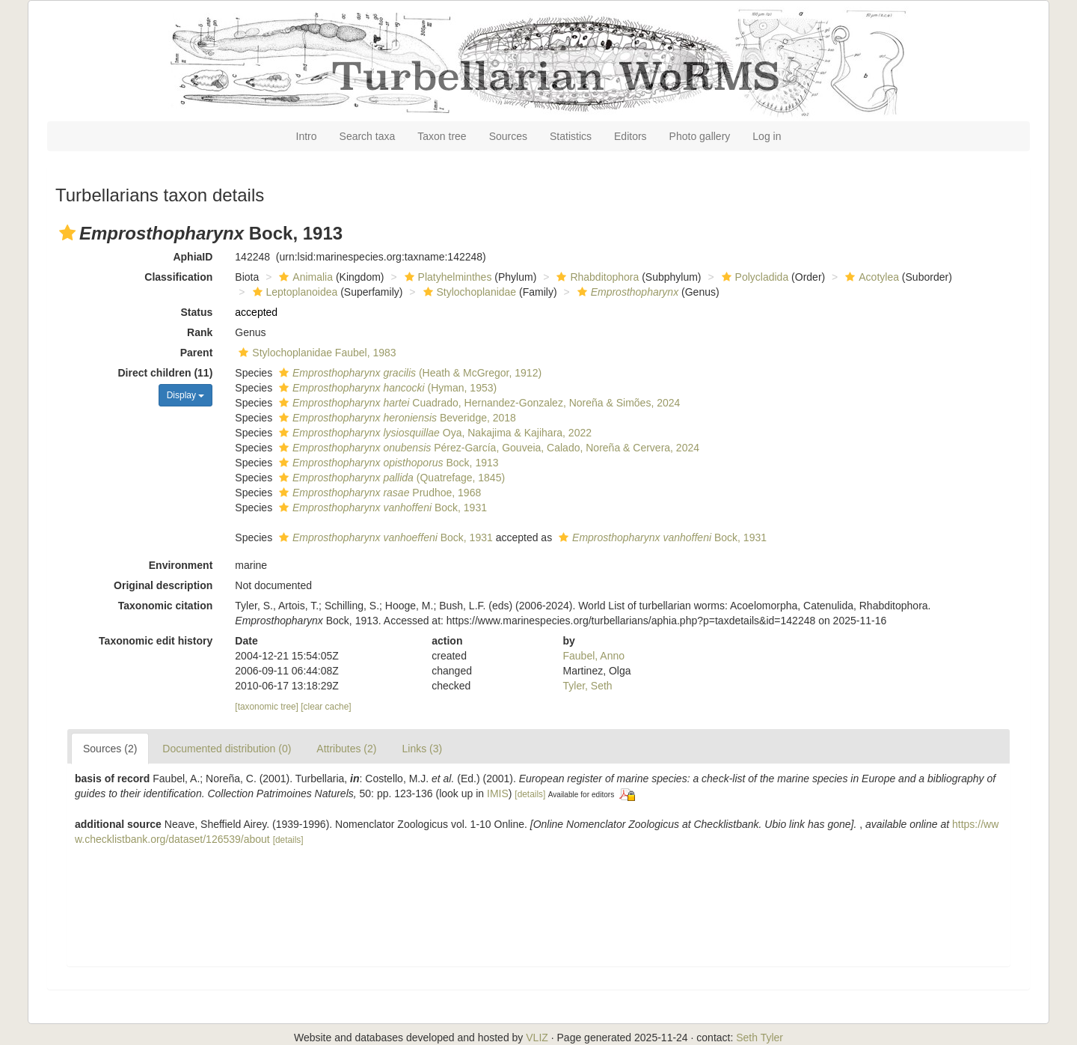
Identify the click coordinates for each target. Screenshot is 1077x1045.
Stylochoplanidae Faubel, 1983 (315, 353)
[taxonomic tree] (266, 706)
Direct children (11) (165, 373)
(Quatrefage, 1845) (390, 478)
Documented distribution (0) (226, 749)
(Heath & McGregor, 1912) (408, 373)
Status (197, 312)
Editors (630, 136)
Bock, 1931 (381, 508)
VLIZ (537, 1038)
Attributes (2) (346, 749)
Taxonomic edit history (155, 641)
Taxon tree (441, 136)
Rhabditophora (596, 277)
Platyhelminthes (446, 277)
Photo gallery (700, 136)
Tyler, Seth (588, 686)
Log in (766, 136)
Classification (178, 277)
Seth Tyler (759, 1038)
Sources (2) (110, 749)
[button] (67, 233)
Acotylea (870, 277)
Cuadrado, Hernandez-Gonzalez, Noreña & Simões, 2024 (477, 403)
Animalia (304, 277)
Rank (199, 332)
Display (186, 395)
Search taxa (368, 136)
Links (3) (422, 749)
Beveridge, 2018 (395, 418)
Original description (163, 585)
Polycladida (753, 277)
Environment (181, 565)
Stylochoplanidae (468, 292)
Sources (508, 136)
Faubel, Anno (594, 656)
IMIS (498, 793)
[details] (530, 794)
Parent (196, 353)
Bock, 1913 (387, 463)
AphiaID (192, 257)
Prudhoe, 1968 (378, 493)
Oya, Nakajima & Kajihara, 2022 (433, 433)
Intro (306, 136)
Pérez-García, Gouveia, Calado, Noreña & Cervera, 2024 (487, 448)
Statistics (571, 136)
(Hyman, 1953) (386, 388)
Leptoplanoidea (293, 292)
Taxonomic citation (165, 606)
